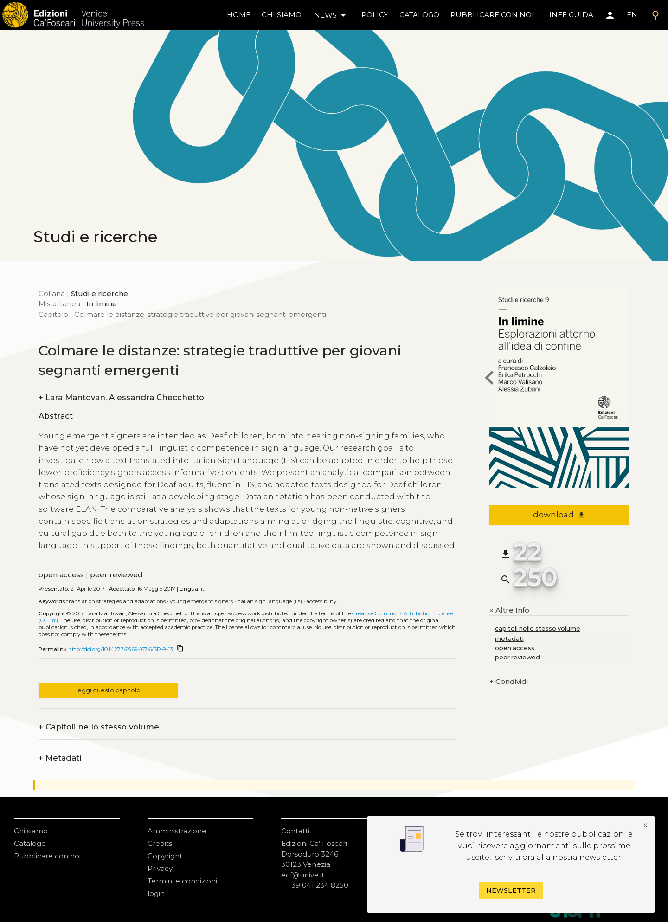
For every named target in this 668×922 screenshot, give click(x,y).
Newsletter (511, 890)
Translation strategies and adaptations (116, 601)
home (238, 14)
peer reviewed (116, 574)
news (331, 15)
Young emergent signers (201, 601)
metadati (509, 638)
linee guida (569, 14)
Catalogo (30, 843)
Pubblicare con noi (47, 855)
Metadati (60, 758)
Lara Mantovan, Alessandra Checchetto (121, 397)
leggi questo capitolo (108, 690)
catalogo (419, 14)
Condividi (508, 682)
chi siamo (282, 14)
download (559, 514)
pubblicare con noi (492, 14)
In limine (101, 303)
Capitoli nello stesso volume (99, 726)
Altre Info (509, 610)
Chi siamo (31, 830)
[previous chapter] (489, 379)
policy (374, 14)
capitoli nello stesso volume (537, 628)
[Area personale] (610, 15)
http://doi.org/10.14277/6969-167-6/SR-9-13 (120, 649)
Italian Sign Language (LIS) (269, 601)
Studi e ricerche (99, 293)
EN (632, 14)
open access (61, 574)
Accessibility (321, 601)
